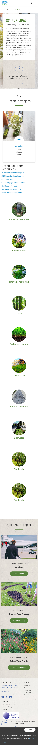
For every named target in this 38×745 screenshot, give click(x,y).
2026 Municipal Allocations (11, 189)
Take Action (11, 10)
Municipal (19, 146)
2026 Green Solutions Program (12, 173)
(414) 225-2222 (6, 691)
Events (5, 709)
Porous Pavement (19, 406)
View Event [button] (19, 84)
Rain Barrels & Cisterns (19, 219)
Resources (27, 690)
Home (3, 10)
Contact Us (27, 692)
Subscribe (27, 695)
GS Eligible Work (7, 179)
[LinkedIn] (11, 697)
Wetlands (19, 468)
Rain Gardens (19, 250)
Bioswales (19, 437)
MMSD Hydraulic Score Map (11, 192)
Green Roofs (19, 375)
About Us (27, 685)
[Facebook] (3, 697)
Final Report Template (9, 186)
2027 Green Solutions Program (12, 176)
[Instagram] (7, 697)
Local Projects (7, 704)
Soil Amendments (19, 344)
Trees (19, 312)
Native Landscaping (19, 281)
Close (30, 730)
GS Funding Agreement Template (13, 183)
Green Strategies (8, 707)
